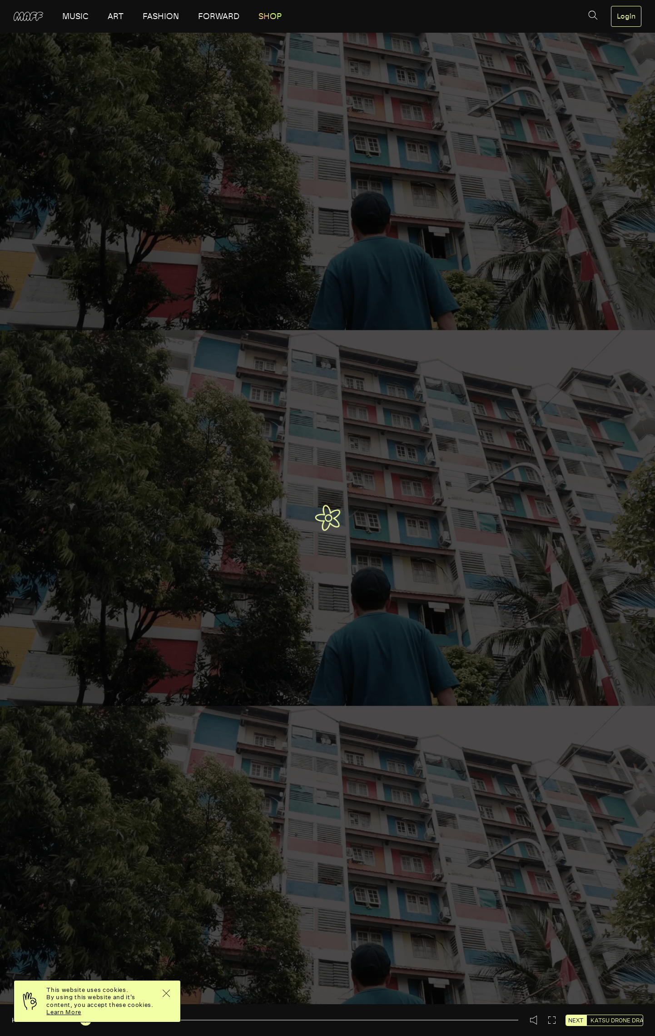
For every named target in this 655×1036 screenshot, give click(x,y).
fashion (161, 16)
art (116, 16)
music (75, 16)
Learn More (63, 1012)
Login (626, 16)
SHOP (270, 16)
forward (218, 16)
